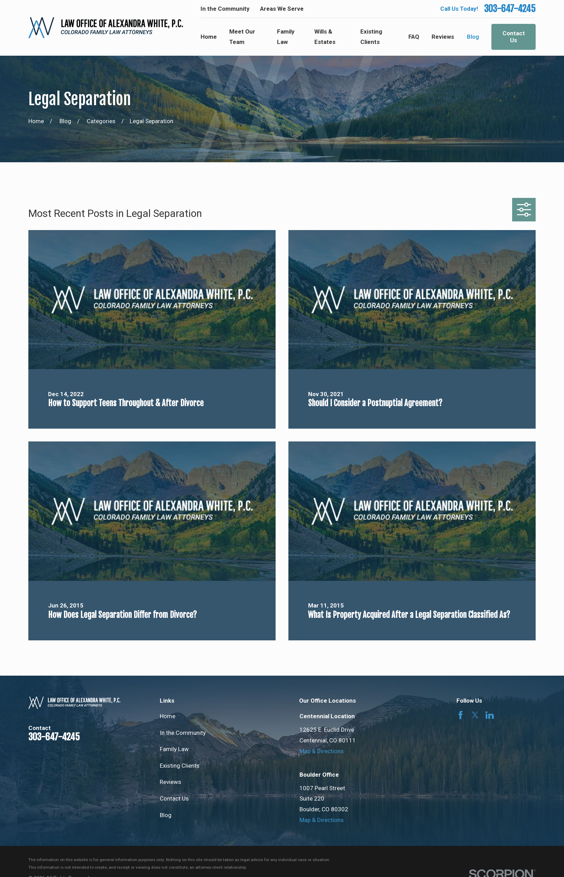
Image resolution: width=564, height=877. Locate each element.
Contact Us (513, 37)
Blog (166, 815)
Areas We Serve (282, 8)
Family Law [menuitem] (286, 37)
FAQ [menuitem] (413, 36)
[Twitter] (475, 715)
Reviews (170, 781)
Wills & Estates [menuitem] (324, 37)
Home (167, 716)
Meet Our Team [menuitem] (242, 37)
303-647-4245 (510, 8)
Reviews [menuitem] (443, 36)
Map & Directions (321, 751)
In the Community (225, 8)
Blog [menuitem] (473, 36)
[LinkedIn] (490, 715)
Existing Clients (180, 765)
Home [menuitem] (209, 36)
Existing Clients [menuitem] (371, 37)
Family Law (174, 749)
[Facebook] (460, 715)
